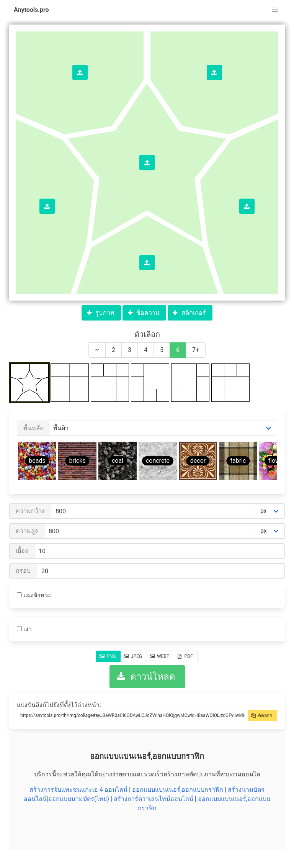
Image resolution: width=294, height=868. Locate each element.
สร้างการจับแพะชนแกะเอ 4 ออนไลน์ (78, 789)
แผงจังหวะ (34, 595)
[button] (275, 10)
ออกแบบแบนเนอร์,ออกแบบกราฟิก (177, 789)
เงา (24, 629)
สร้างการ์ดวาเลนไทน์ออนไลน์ (153, 798)
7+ (195, 349)
